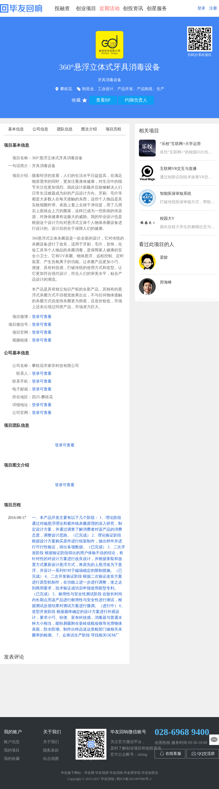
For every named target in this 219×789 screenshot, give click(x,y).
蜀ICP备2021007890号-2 (134, 779)
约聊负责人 (136, 100)
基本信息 (16, 129)
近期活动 (109, 8)
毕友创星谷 (149, 773)
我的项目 (12, 750)
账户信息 (12, 742)
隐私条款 (51, 750)
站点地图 (51, 759)
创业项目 (86, 8)
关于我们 (51, 742)
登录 (201, 8)
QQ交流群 (206, 753)
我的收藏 (12, 759)
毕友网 (89, 773)
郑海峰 (166, 282)
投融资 (62, 8)
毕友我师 (102, 773)
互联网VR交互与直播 (178, 169)
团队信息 (65, 129)
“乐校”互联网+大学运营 (180, 144)
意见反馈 (214, 739)
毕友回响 (21, 8)
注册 (213, 8)
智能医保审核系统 (175, 193)
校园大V (167, 218)
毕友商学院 (132, 773)
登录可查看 (42, 317)
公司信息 (40, 129)
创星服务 (157, 8)
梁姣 (164, 257)
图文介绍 (89, 129)
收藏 (76, 100)
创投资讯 (133, 8)
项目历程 (113, 129)
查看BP (103, 100)
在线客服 (173, 753)
